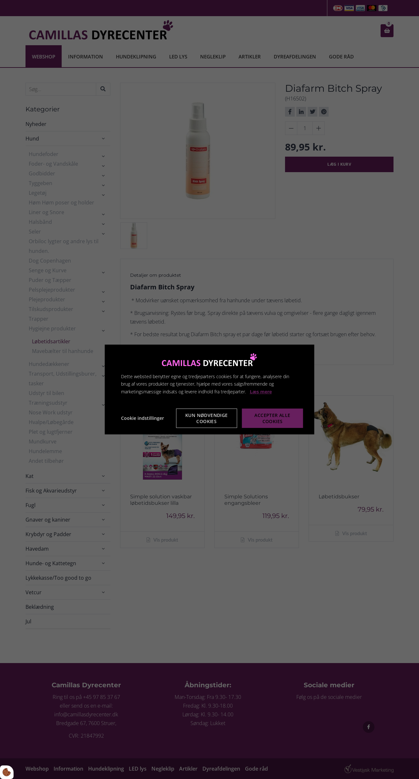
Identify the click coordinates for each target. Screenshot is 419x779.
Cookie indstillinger (142, 418)
